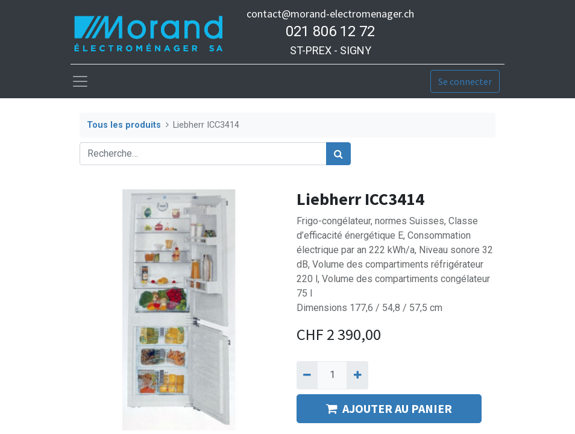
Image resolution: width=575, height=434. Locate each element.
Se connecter (465, 81)
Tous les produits (124, 125)
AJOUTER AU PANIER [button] (389, 408)
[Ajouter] (357, 375)
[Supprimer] (307, 375)
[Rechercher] (338, 153)
